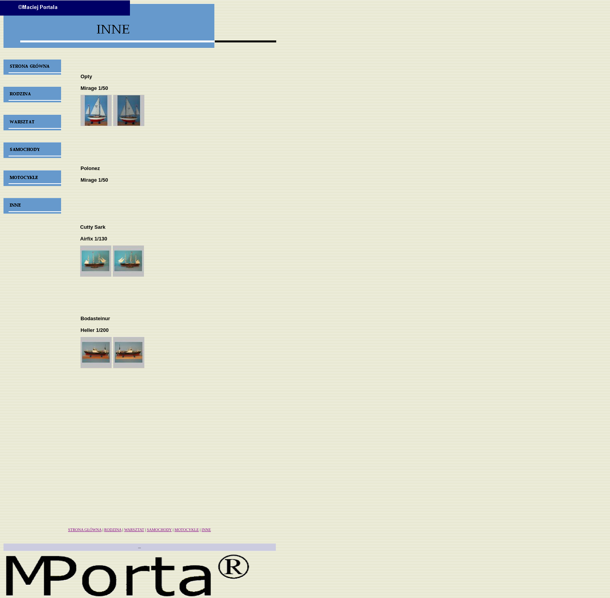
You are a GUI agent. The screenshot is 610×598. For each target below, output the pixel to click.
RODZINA (112, 530)
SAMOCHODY (159, 530)
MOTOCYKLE (187, 530)
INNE (206, 530)
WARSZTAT (134, 530)
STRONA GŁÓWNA (85, 530)
